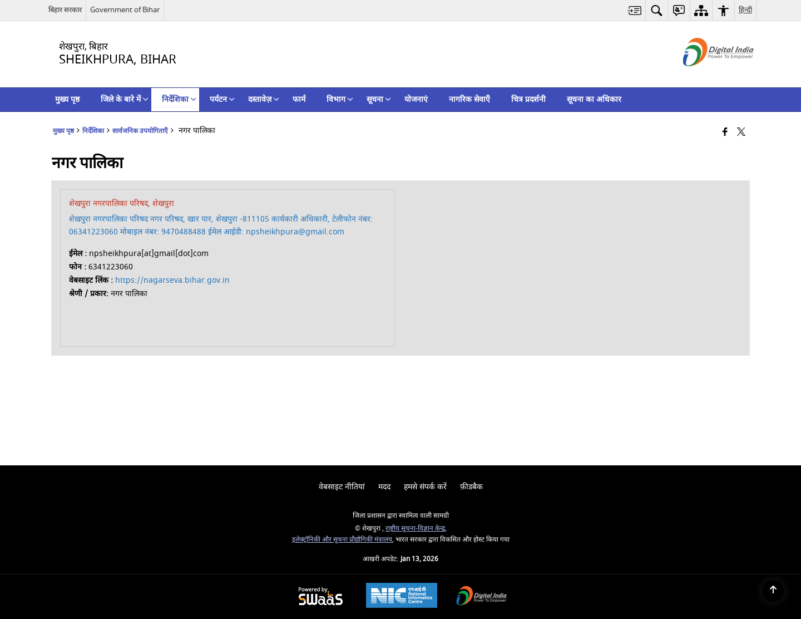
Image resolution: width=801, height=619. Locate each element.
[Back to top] (773, 591)
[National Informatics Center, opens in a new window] (402, 596)
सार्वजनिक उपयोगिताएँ (140, 131)
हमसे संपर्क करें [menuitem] (425, 487)
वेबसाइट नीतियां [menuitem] (342, 487)
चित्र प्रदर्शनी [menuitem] (528, 99)
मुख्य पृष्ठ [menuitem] (67, 99)
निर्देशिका (93, 131)
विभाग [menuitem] (340, 99)
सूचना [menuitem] (379, 99)
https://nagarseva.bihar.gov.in (172, 280)
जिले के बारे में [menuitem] (125, 99)
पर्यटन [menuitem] (222, 99)
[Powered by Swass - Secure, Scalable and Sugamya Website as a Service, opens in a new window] (320, 597)
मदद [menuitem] (384, 487)
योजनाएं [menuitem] (416, 99)
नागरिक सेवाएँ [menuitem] (469, 99)
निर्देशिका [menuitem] (179, 99)
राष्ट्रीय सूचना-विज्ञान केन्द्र (415, 528)
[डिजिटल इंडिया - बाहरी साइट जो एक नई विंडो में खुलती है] (704, 76)
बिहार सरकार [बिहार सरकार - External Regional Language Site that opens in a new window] (65, 9)
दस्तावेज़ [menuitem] (263, 99)
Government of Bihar (125, 9)
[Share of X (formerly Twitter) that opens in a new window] (741, 132)
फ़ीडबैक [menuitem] (471, 487)
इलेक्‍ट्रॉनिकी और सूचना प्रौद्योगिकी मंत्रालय (342, 539)
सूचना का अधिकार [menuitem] (594, 99)
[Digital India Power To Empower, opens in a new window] (482, 597)
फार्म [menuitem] (299, 99)
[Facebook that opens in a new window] (725, 132)
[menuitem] (635, 10)
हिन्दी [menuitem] (745, 9)
